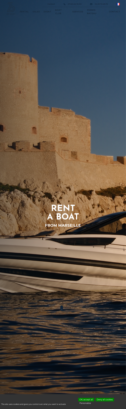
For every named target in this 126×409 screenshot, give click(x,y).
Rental (24, 12)
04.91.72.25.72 (99, 4)
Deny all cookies (105, 399)
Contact (51, 4)
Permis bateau (91, 12)
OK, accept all (86, 399)
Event (47, 12)
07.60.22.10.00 (72, 4)
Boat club (58, 12)
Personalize (85, 403)
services (77, 12)
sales (36, 12)
